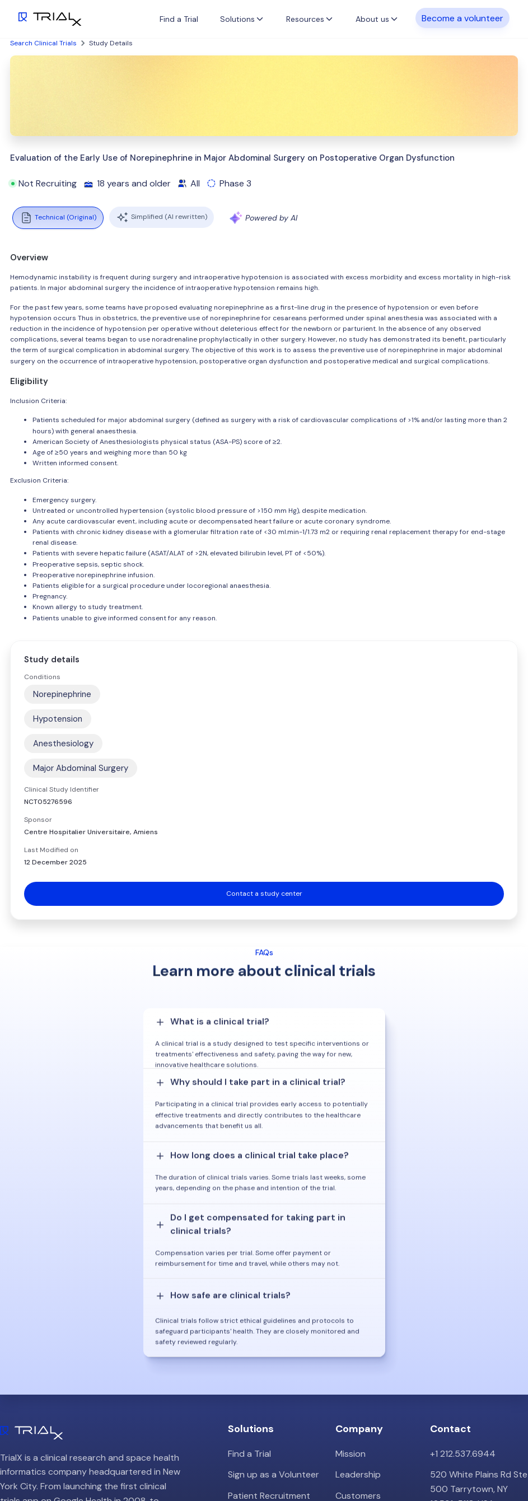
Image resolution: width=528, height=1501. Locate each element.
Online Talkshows (263, 1372)
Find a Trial (179, 19)
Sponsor (38, 819)
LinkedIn (501, 1460)
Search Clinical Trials (43, 43)
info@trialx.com (461, 1330)
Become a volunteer (462, 18)
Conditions (42, 676)
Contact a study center (264, 893)
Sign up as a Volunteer (273, 1281)
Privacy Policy (363, 1365)
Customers (358, 1301)
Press (346, 1323)
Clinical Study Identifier (61, 789)
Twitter (460, 1460)
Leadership (358, 1281)
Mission (350, 1259)
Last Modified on (51, 849)
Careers (351, 1343)
